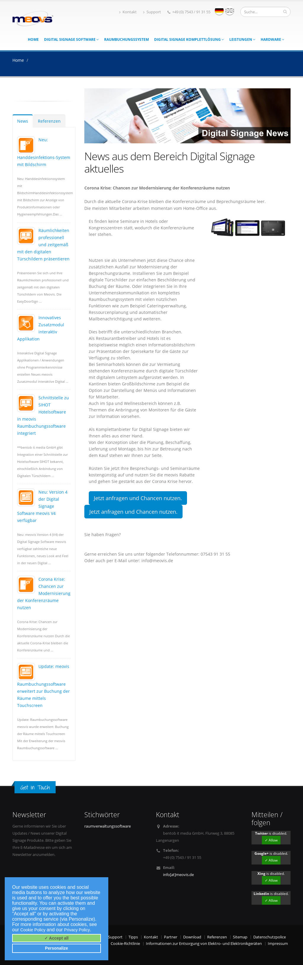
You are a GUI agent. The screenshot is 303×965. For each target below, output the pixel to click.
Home (33, 39)
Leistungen (242, 39)
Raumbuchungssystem (126, 39)
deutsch (219, 10)
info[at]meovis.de (178, 874)
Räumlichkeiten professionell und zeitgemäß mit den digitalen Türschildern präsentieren (43, 245)
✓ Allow (271, 840)
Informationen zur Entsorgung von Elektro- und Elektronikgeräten (204, 943)
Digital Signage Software (71, 39)
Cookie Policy (33, 929)
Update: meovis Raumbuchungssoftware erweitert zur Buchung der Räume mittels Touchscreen (43, 686)
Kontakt (128, 11)
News (22, 121)
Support (152, 11)
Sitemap (240, 937)
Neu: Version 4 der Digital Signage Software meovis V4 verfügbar (42, 506)
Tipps (133, 937)
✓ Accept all (56, 938)
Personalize (56, 948)
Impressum (278, 943)
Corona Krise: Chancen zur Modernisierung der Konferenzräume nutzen (43, 593)
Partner (170, 937)
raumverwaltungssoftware (107, 826)
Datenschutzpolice (269, 937)
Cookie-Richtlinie (125, 943)
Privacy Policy (77, 929)
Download (192, 937)
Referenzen (49, 121)
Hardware (272, 39)
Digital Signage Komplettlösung (189, 39)
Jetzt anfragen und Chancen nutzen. (138, 498)
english (229, 10)
